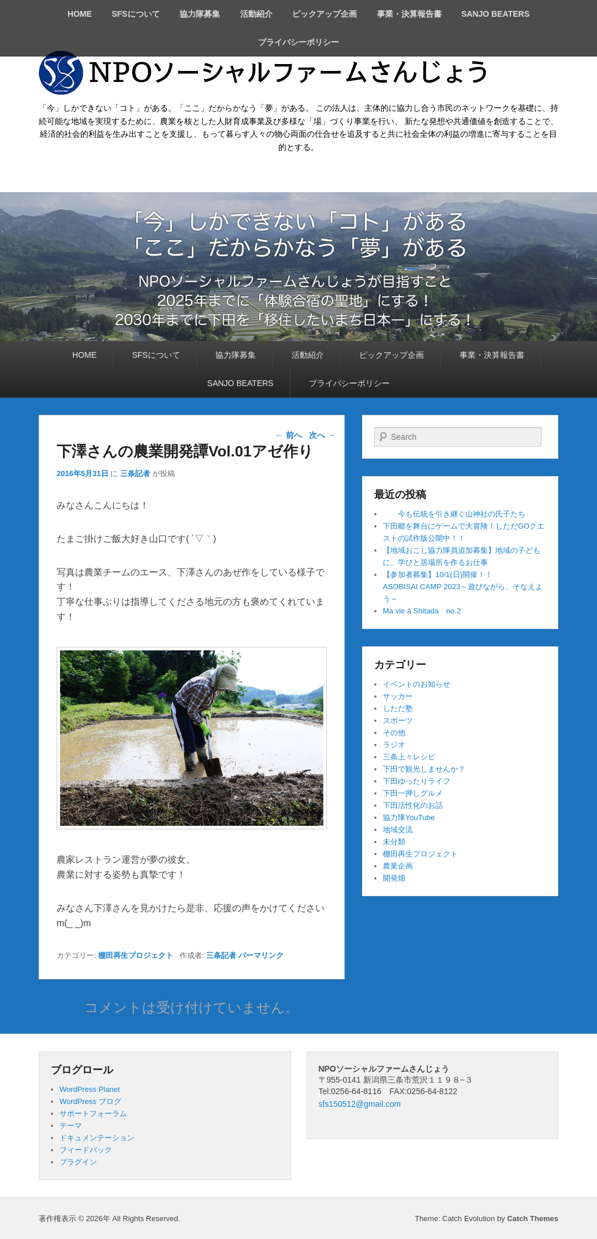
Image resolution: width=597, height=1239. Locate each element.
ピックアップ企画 (324, 13)
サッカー (398, 696)
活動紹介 (256, 13)
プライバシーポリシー (298, 42)
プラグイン (78, 1162)
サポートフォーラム (93, 1113)
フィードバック (85, 1150)
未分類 (394, 841)
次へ (322, 435)
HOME (80, 13)
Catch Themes (532, 1218)
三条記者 (135, 473)
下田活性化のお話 (413, 805)
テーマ (70, 1125)
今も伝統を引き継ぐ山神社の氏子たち (454, 514)
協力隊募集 (200, 13)
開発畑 (394, 878)
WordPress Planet (89, 1089)
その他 (394, 732)
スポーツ (398, 720)
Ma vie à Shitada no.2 (422, 611)
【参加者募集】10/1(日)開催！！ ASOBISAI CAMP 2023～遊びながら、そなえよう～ (479, 586)
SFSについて (135, 13)
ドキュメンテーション (97, 1137)
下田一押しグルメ (413, 793)
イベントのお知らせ (416, 684)
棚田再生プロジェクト (135, 955)
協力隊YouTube (409, 817)
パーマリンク (260, 955)
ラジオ (394, 744)
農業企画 (398, 866)
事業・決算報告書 (409, 13)
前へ (288, 435)
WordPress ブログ (90, 1101)
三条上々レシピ (409, 757)
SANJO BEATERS (495, 13)
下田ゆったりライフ (416, 781)
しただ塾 (398, 708)
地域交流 (398, 829)
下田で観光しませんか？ (424, 769)
